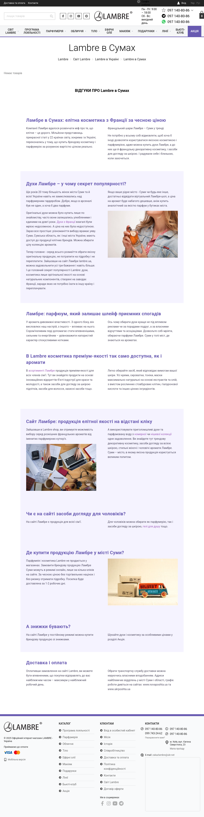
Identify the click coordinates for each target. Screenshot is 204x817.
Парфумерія (54, 31)
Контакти (33, 3)
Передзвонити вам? (155, 737)
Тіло (94, 31)
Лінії (165, 31)
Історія (108, 743)
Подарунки (146, 31)
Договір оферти (114, 788)
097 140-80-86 (179, 10)
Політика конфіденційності (115, 766)
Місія (107, 737)
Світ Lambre (11, 31)
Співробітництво (114, 750)
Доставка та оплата (14, 3)
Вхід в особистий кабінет (119, 730)
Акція (194, 31)
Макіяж (124, 31)
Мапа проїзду (177, 748)
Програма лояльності (32, 31)
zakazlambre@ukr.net (164, 755)
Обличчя (77, 31)
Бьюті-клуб (180, 31)
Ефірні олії (109, 31)
